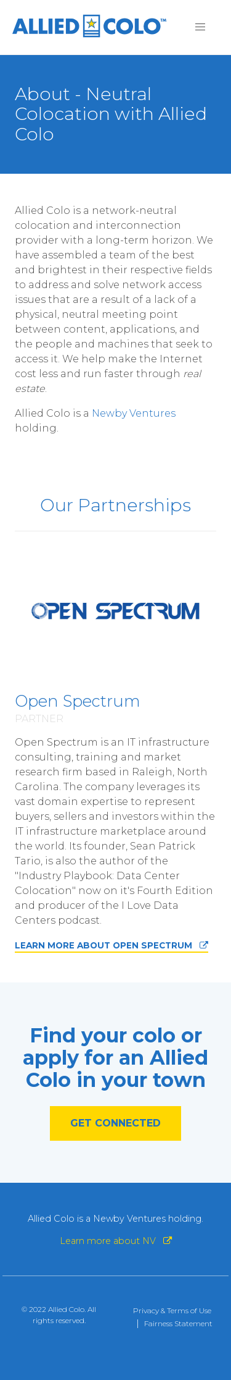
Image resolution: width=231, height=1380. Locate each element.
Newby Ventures (134, 413)
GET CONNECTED (115, 1123)
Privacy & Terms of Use (172, 1310)
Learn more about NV (116, 1240)
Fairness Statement (178, 1323)
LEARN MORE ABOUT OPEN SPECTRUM (111, 945)
